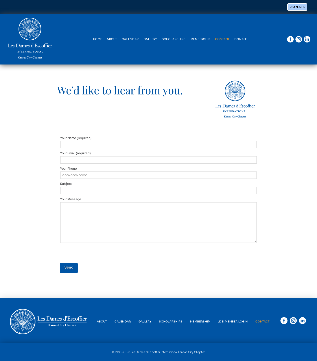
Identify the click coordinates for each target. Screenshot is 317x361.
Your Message (158, 201)
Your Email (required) (158, 157)
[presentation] (93, 254)
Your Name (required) (158, 141)
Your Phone (158, 172)
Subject (158, 187)
